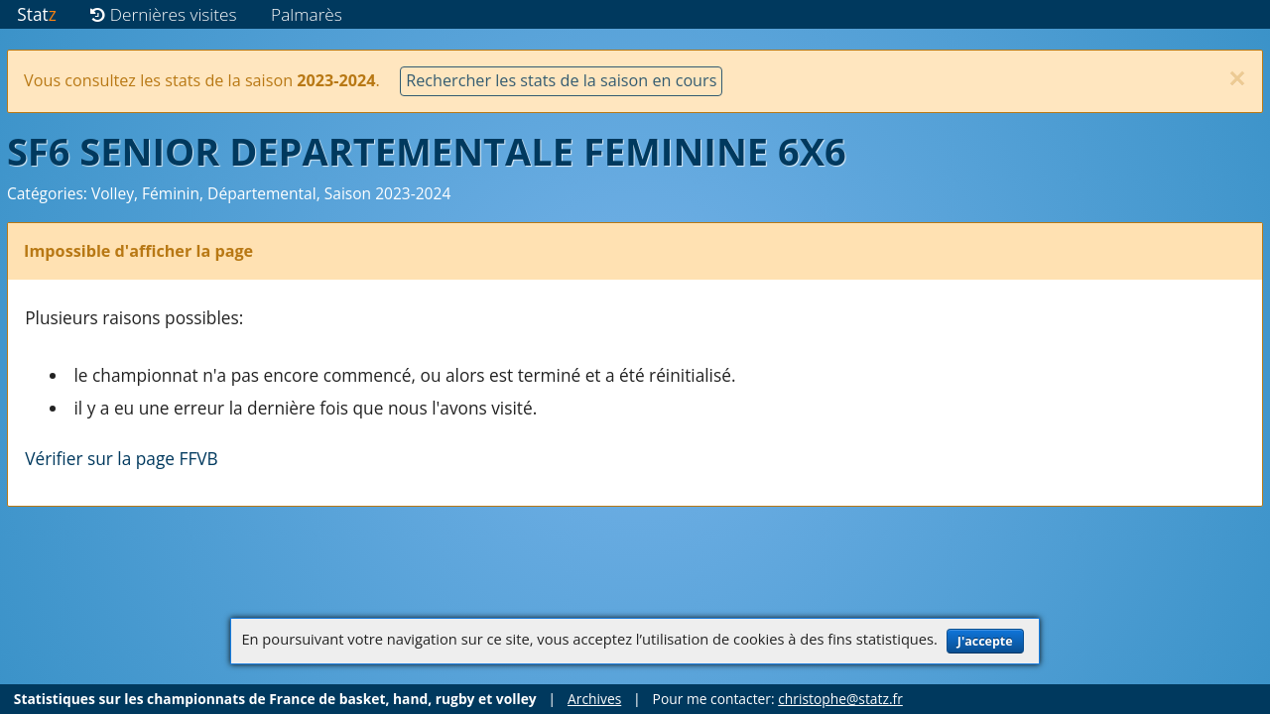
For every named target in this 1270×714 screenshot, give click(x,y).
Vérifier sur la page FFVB (121, 458)
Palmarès (306, 14)
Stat (36, 14)
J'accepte (985, 641)
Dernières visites (163, 14)
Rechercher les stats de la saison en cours (561, 80)
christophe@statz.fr (840, 698)
